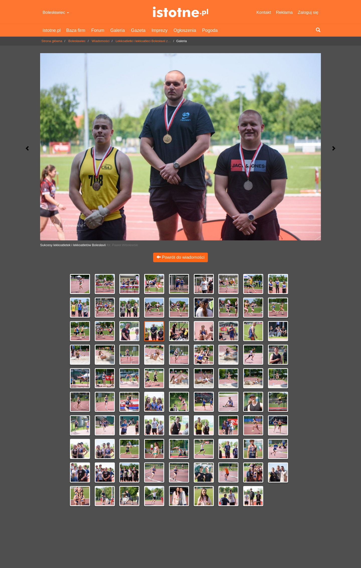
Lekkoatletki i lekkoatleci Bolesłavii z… (143, 41)
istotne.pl (180, 12)
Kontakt (263, 12)
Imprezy (159, 30)
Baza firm (75, 30)
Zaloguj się (308, 12)
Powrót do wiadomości (180, 257)
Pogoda (210, 30)
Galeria (117, 30)
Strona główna (51, 41)
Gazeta (138, 30)
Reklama (284, 12)
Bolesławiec (56, 12)
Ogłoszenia (184, 30)
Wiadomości (101, 41)
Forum (97, 30)
